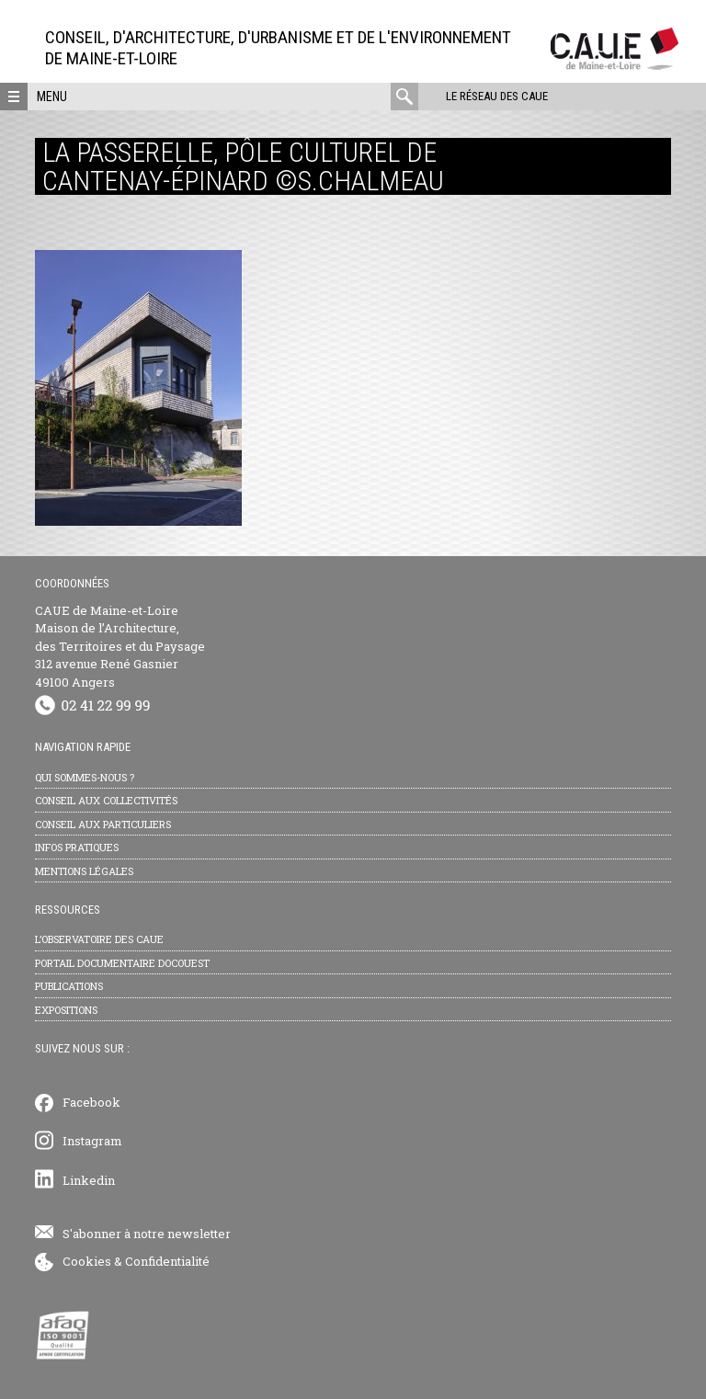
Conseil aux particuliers (103, 824)
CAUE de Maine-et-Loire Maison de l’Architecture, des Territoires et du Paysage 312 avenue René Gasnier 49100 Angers (120, 646)
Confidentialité (167, 1261)
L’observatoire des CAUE (99, 939)
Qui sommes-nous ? (84, 777)
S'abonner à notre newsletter (147, 1233)
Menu (52, 96)
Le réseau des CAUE (497, 96)
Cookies (87, 1261)
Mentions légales (84, 871)
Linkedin (89, 1180)
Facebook (91, 1102)
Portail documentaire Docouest (122, 963)
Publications (69, 986)
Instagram (92, 1140)
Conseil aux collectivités (106, 800)
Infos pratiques (77, 847)
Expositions (66, 1010)
